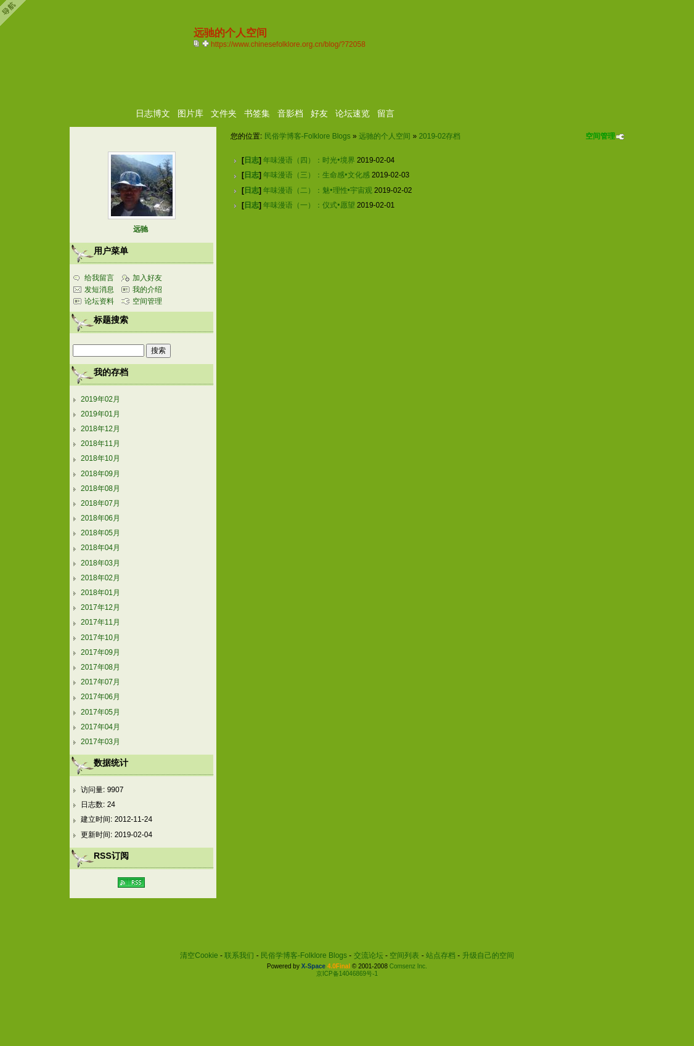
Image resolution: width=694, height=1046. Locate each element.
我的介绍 (147, 289)
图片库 (190, 113)
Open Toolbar (15, 13)
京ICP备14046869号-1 (347, 973)
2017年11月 (100, 622)
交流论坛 (368, 955)
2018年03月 (100, 563)
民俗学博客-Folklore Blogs (307, 136)
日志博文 (153, 113)
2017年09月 (100, 652)
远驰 (140, 229)
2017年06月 (100, 696)
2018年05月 (100, 533)
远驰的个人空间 (384, 136)
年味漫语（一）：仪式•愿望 (308, 205)
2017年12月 (100, 607)
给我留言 (99, 278)
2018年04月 (100, 547)
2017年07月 (100, 682)
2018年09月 (100, 473)
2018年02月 (100, 578)
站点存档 (440, 955)
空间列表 (404, 955)
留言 (385, 113)
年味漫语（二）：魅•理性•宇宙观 (317, 190)
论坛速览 (352, 113)
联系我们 (239, 955)
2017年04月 (100, 727)
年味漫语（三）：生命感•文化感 (316, 175)
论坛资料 (99, 301)
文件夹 (224, 113)
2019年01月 (100, 414)
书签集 (257, 113)
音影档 (290, 113)
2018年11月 (100, 443)
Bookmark (206, 43)
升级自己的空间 (488, 955)
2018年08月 (100, 488)
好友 (319, 113)
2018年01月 (100, 592)
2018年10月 (100, 458)
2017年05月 (100, 712)
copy (198, 43)
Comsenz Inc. (408, 966)
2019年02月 (100, 399)
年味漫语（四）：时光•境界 (308, 160)
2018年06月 (100, 518)
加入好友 (147, 278)
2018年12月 (100, 428)
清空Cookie (199, 955)
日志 (251, 160)
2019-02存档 (439, 136)
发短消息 (99, 289)
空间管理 (600, 136)
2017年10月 (100, 637)
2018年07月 (100, 503)
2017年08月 (100, 667)
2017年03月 (100, 741)
